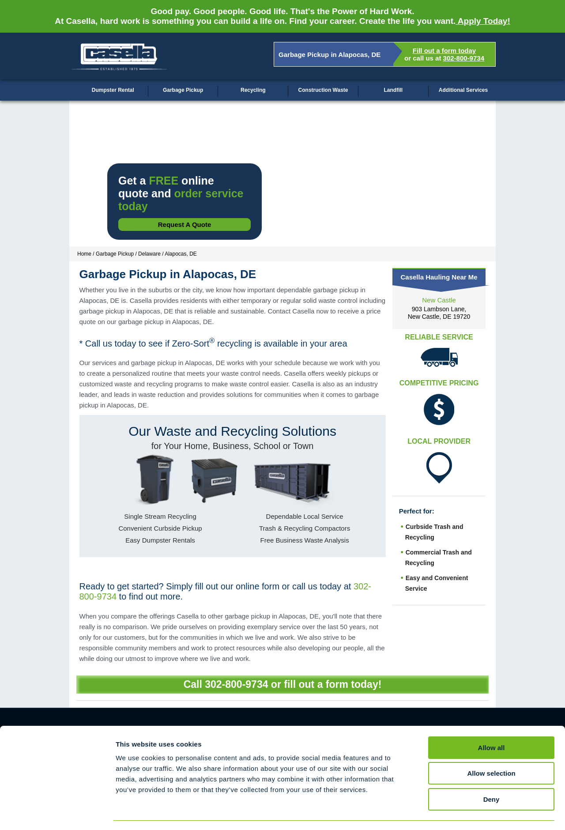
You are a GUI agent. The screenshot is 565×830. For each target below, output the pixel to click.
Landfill (393, 90)
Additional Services (463, 90)
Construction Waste (323, 90)
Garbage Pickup (183, 90)
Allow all (491, 722)
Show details (463, 812)
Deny (491, 773)
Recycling (253, 90)
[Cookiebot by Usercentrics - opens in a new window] (57, 812)
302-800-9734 (463, 58)
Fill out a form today (444, 50)
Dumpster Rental (113, 90)
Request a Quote (184, 224)
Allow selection (491, 748)
